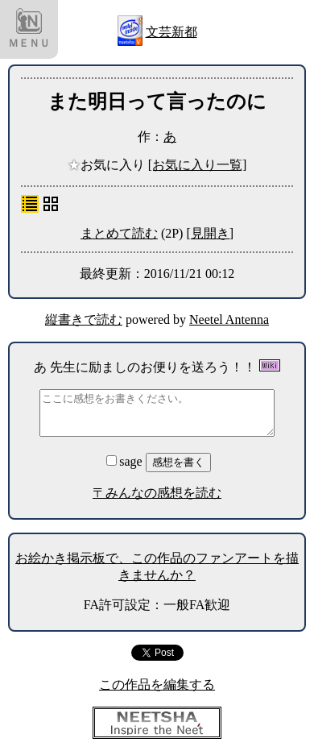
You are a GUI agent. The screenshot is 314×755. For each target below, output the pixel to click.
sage (125, 461)
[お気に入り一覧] (197, 165)
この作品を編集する (157, 684)
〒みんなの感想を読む (157, 493)
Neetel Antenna (229, 319)
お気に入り (108, 165)
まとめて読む (119, 233)
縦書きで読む (83, 319)
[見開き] (209, 233)
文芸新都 (171, 32)
